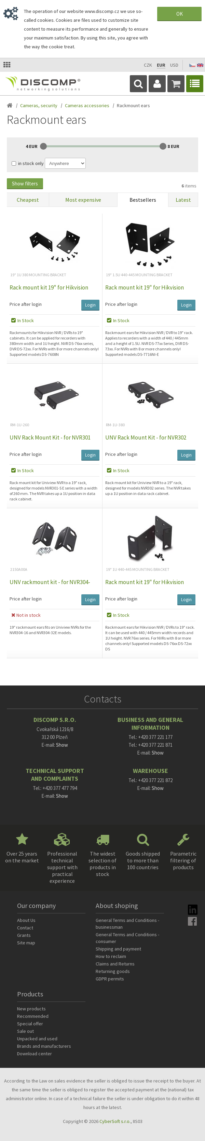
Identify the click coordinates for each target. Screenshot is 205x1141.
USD (174, 65)
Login (90, 305)
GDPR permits (110, 979)
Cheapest (28, 199)
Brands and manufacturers (44, 1046)
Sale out (25, 1031)
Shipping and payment (118, 949)
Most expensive (83, 199)
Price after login (26, 304)
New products (31, 1009)
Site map (26, 943)
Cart (175, 83)
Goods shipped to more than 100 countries (143, 860)
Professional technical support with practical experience (62, 867)
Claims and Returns (115, 964)
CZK (148, 65)
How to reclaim (111, 956)
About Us (26, 920)
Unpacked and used (37, 1039)
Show (62, 745)
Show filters (25, 183)
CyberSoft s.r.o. (115, 1121)
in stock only (31, 163)
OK (179, 14)
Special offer (30, 1024)
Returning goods (113, 971)
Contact (25, 928)
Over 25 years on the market (22, 857)
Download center (34, 1054)
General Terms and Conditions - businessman (127, 923)
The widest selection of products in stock (102, 863)
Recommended (33, 1016)
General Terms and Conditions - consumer (127, 937)
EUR (161, 65)
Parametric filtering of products (183, 860)
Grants (24, 935)
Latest (183, 199)
